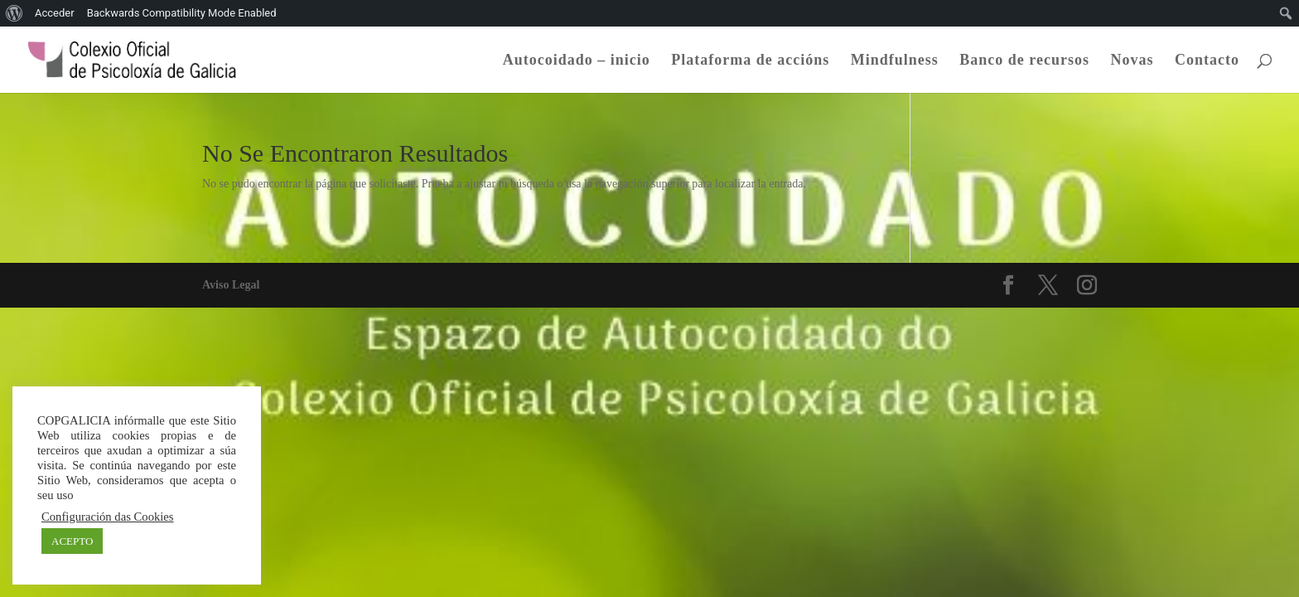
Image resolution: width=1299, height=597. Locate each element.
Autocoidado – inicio (576, 61)
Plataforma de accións (750, 61)
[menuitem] (14, 13)
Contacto (1207, 61)
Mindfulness (895, 61)
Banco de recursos (1024, 61)
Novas (1131, 61)
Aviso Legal (230, 285)
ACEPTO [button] (72, 541)
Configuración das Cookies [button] (107, 516)
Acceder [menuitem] (55, 13)
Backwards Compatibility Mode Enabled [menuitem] (182, 13)
